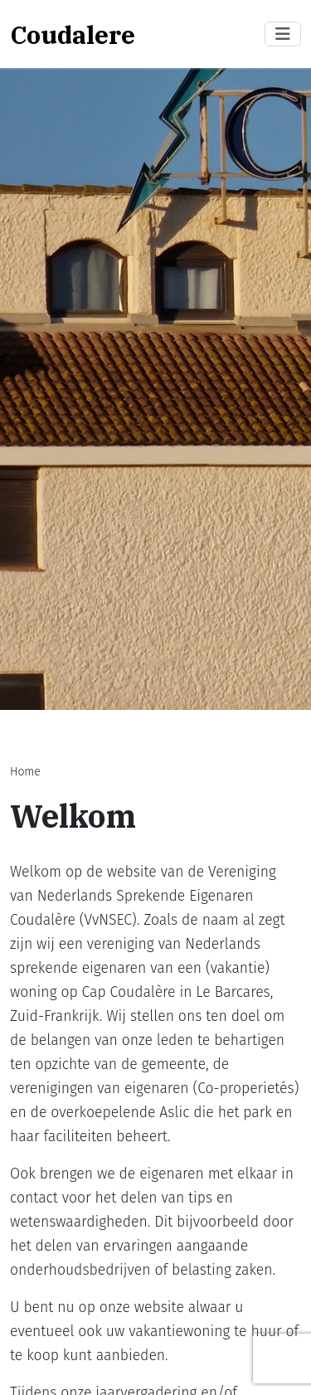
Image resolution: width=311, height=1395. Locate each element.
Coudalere (72, 34)
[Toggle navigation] (283, 34)
